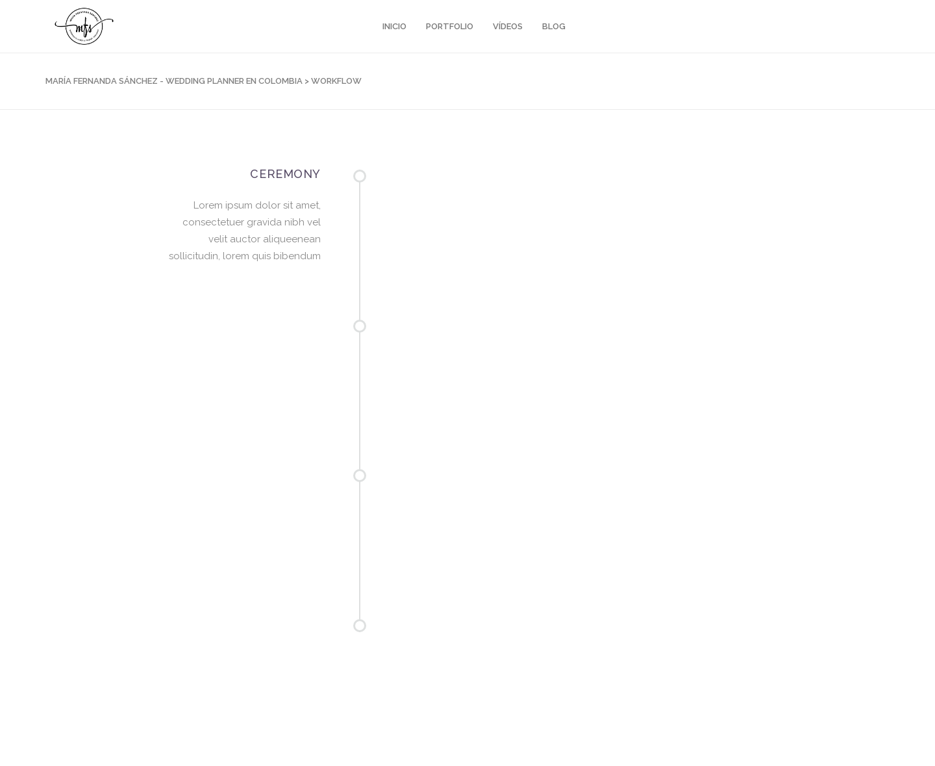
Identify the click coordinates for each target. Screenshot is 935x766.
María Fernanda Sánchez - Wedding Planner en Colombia (174, 81)
